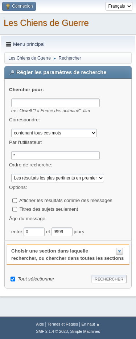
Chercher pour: (26, 89)
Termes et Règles (63, 324)
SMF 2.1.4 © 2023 (52, 331)
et (48, 231)
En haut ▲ (91, 324)
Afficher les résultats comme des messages (65, 200)
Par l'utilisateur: (25, 142)
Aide (40, 324)
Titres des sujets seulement (48, 208)
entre (17, 231)
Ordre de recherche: (30, 165)
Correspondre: (24, 119)
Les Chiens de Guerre (46, 23)
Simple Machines (85, 331)
